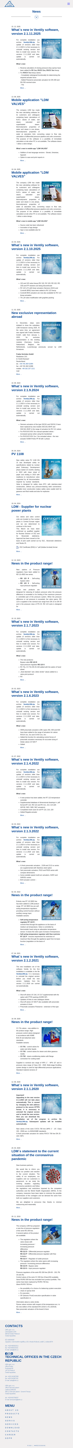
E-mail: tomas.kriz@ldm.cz (13, 1400)
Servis (10, 1421)
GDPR (9, 1438)
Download (12, 1428)
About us (12, 1410)
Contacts (12, 1431)
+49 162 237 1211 (28, 368)
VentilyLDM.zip (29, 42)
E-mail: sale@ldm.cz (11, 1350)
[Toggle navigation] (68, 4)
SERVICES (12, 1424)
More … (23, 88)
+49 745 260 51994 (26, 364)
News (9, 1417)
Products (12, 1414)
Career (10, 1435)
